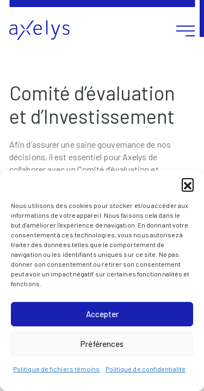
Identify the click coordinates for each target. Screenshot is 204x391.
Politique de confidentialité (146, 369)
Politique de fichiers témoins (56, 369)
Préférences (102, 344)
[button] (187, 184)
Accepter (102, 314)
